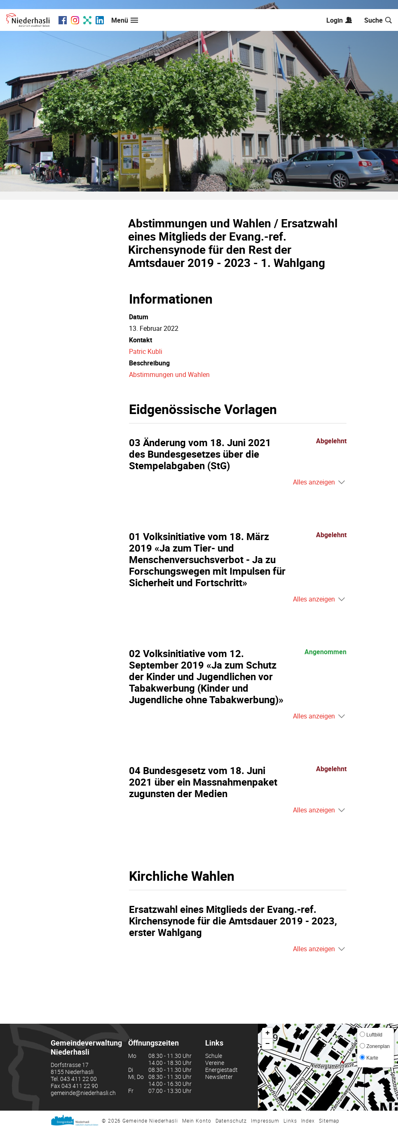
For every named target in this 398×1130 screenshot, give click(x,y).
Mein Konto (196, 1120)
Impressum (265, 1120)
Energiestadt (221, 1070)
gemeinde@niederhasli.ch (83, 1093)
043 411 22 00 (78, 1079)
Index (308, 1120)
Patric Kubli (145, 351)
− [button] (267, 1044)
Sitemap (329, 1120)
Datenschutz (231, 1120)
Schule (213, 1056)
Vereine (214, 1063)
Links (290, 1120)
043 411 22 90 (79, 1086)
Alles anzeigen (314, 482)
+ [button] (267, 1033)
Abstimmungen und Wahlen (169, 374)
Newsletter (219, 1077)
